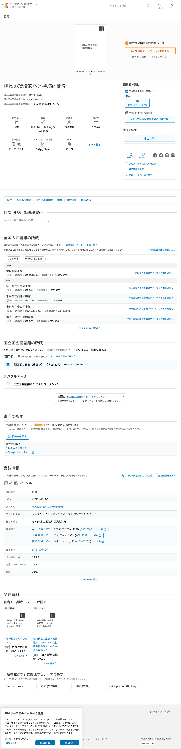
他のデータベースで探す (139, 174)
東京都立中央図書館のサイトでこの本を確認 (152, 308)
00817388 (86, 529)
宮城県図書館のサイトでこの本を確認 (155, 273)
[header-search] (130, 5)
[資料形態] (34, 258)
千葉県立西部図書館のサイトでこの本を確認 (152, 298)
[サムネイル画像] (16, 623)
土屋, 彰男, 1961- (41, 535)
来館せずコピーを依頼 (137, 103)
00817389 (81, 535)
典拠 (102, 529)
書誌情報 (71, 200)
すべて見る (95, 144)
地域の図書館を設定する (163, 249)
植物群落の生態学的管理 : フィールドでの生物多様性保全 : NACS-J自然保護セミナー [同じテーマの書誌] (45, 644)
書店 (59, 200)
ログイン (172, 6)
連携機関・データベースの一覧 (82, 245)
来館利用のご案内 (66, 356)
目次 (9, 200)
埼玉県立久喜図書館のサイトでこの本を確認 (152, 288)
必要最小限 (45, 742)
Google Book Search (21, 452)
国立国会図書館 (44, 200)
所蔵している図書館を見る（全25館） (150, 119)
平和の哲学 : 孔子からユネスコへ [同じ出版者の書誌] (15, 640)
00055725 (84, 541)
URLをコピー (143, 155)
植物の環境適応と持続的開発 (48, 506)
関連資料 (86, 200)
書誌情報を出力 (135, 169)
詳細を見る (11, 742)
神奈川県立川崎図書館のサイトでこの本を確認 (151, 319)
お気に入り (131, 155)
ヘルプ (160, 6)
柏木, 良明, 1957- (41, 529)
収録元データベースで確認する (150, 50)
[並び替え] (14, 258)
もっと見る (21, 656)
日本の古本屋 (17, 447)
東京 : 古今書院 (40, 549)
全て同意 (69, 742)
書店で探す (150, 138)
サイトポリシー (102, 739)
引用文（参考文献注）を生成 (141, 163)
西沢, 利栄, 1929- (41, 541)
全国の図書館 (24, 200)
